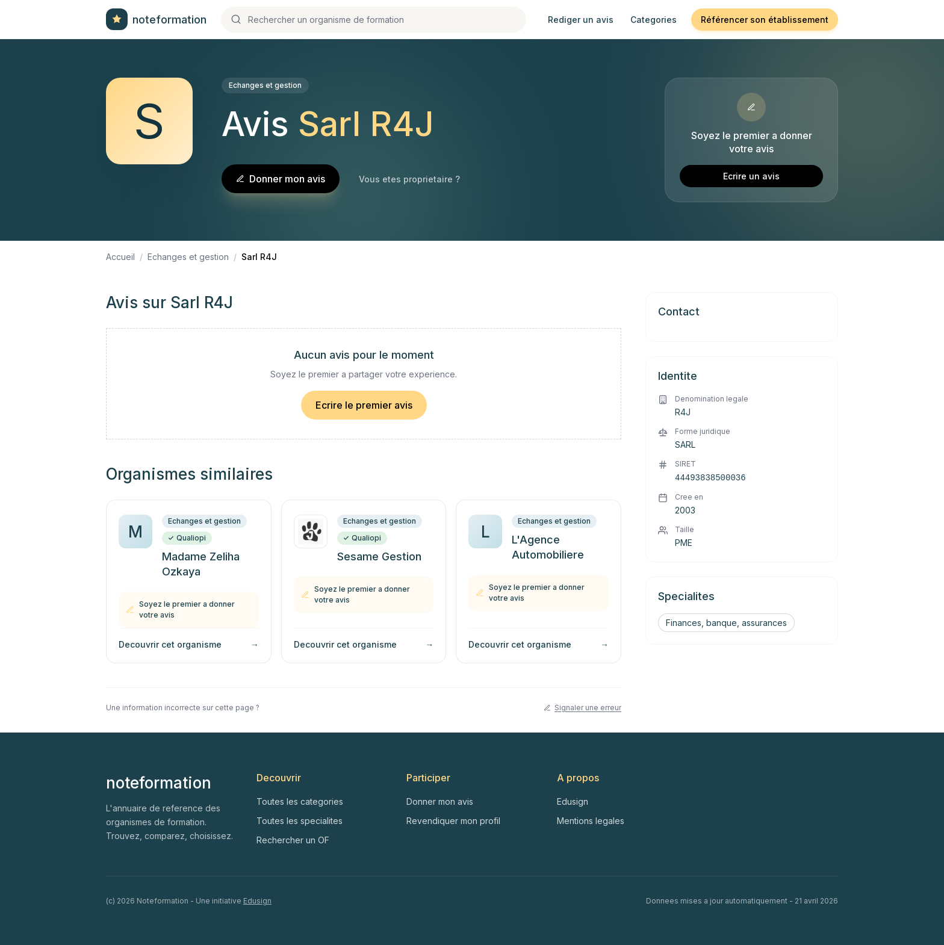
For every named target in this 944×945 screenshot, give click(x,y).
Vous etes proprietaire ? (409, 179)
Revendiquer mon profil (453, 821)
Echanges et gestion (265, 85)
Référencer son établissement (764, 19)
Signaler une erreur (582, 707)
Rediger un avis (580, 19)
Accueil (120, 257)
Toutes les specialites (299, 821)
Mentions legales (590, 821)
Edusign (572, 801)
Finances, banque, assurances (726, 623)
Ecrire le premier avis (363, 405)
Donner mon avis (280, 179)
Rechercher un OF (292, 840)
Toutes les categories (299, 801)
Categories (653, 19)
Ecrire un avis (751, 176)
